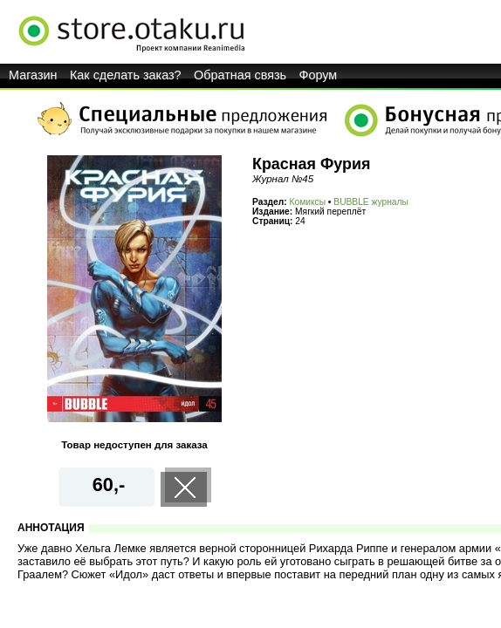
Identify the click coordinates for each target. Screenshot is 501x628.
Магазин (33, 75)
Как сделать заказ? (126, 75)
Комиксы (308, 202)
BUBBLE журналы (370, 202)
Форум (318, 75)
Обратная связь (240, 75)
